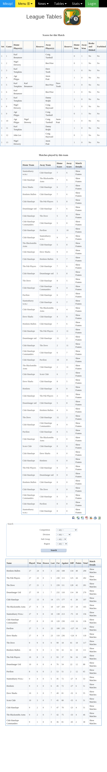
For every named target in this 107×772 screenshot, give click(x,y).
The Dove (44, 216)
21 (38, 585)
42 (77, 585)
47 (58, 707)
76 (58, 664)
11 (7, 128)
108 (63, 571)
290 (84, 571)
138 (58, 614)
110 (58, 635)
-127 (72, 628)
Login (92, 4)
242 (58, 571)
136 (84, 621)
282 (84, 578)
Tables (60, 4)
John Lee (17, 135)
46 (84, 715)
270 (84, 592)
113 (63, 578)
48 (77, 571)
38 (77, 592)
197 (84, 599)
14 (52, 599)
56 (71, 657)
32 (63, 650)
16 (77, 621)
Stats (77, 4)
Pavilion (43, 230)
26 (77, 599)
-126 (72, 635)
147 (58, 607)
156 (84, 614)
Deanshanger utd (30, 209)
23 (52, 635)
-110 (72, 621)
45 (58, 679)
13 (7, 142)
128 (71, 585)
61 (71, 650)
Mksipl (8, 4)
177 (63, 599)
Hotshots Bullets (29, 194)
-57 (71, 607)
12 (7, 135)
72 (63, 679)
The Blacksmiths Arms (16, 607)
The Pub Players (46, 201)
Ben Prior (50, 63)
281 (84, 585)
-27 (71, 679)
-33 (71, 715)
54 (63, 664)
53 (58, 671)
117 (84, 643)
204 (63, 607)
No (89, 56)
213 (63, 614)
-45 (71, 722)
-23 (71, 707)
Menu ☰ (25, 4)
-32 (71, 693)
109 (84, 657)
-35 (71, 700)
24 (38, 571)
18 (52, 607)
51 (63, 671)
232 (58, 592)
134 (71, 571)
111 (63, 585)
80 (63, 700)
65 (84, 671)
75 (63, 715)
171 (58, 599)
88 (84, 664)
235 (63, 628)
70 (63, 707)
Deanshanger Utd (14, 592)
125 (71, 578)
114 (71, 592)
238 (58, 578)
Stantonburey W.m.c (15, 614)
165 (84, 607)
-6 (71, 599)
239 (58, 585)
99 (58, 643)
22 (38, 578)
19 (38, 592)
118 (63, 592)
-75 (71, 614)
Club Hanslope (46, 173)
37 (63, 657)
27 (30, 571)
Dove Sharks (28, 187)
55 (84, 693)
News (43, 4)
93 (58, 650)
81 (71, 643)
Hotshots (26, 388)
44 (77, 578)
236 (63, 635)
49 (58, 693)
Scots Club (44, 374)
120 (58, 621)
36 (58, 722)
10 (7, 121)
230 (63, 621)
